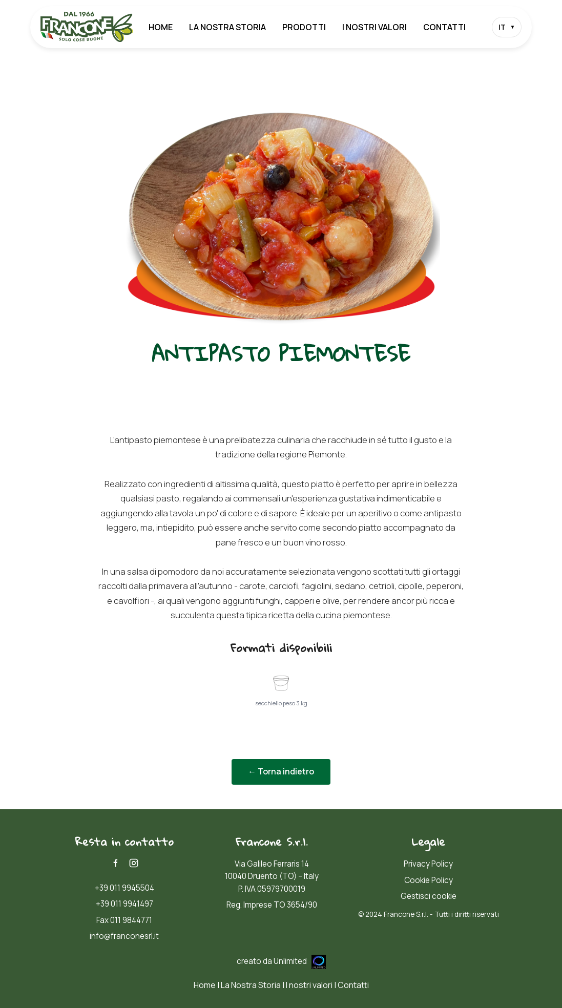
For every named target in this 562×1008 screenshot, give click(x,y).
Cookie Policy (428, 880)
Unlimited (300, 961)
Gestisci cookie (428, 896)
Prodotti (304, 27)
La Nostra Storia (227, 27)
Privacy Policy (428, 863)
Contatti (444, 27)
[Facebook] (115, 863)
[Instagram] (134, 863)
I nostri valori (374, 27)
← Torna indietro (281, 771)
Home (161, 27)
